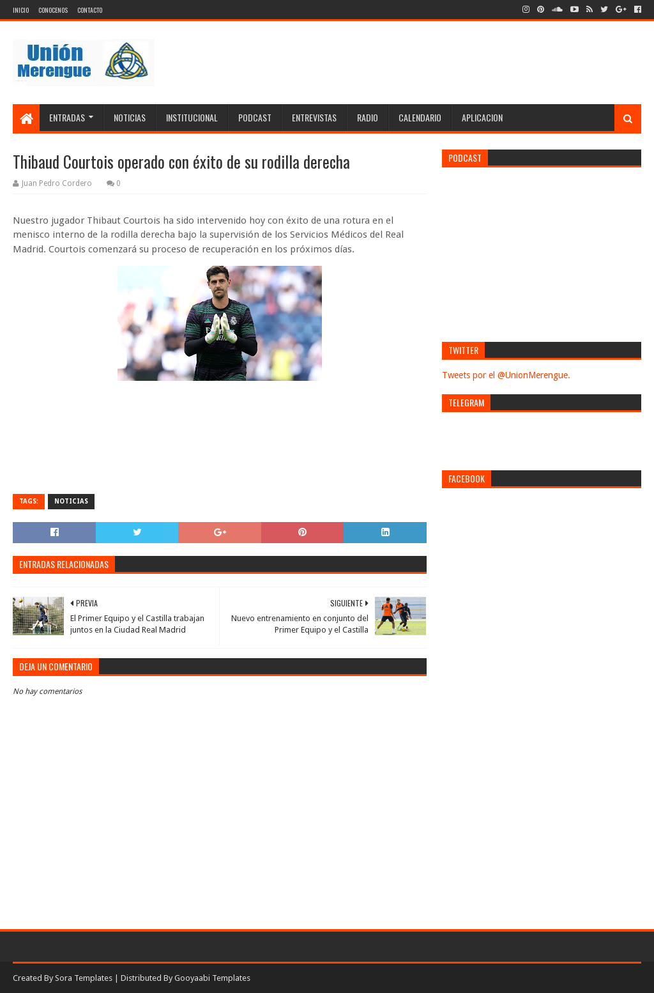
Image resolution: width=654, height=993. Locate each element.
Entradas (67, 117)
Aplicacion (482, 117)
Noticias (130, 117)
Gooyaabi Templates (212, 978)
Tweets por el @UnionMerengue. (506, 375)
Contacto (89, 10)
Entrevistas (314, 117)
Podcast (254, 117)
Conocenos (53, 10)
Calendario (420, 117)
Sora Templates (83, 978)
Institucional (192, 117)
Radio (367, 117)
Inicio (21, 10)
